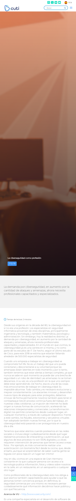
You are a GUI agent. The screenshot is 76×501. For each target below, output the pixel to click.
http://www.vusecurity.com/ (36, 494)
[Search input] (55, 8)
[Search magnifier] (65, 8)
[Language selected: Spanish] (68, 2)
